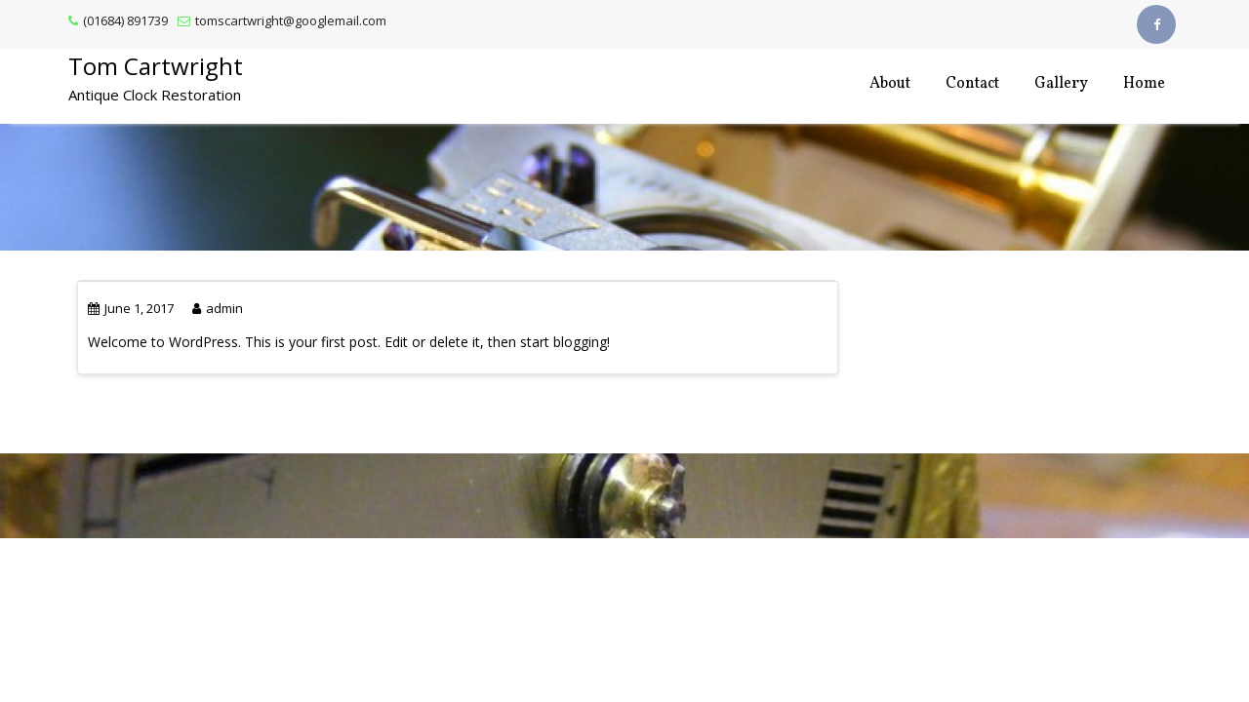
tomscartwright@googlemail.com (282, 20)
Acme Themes (658, 512)
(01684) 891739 (118, 20)
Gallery (1061, 84)
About (889, 84)
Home (1144, 84)
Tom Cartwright (155, 66)
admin (217, 308)
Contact (972, 84)
